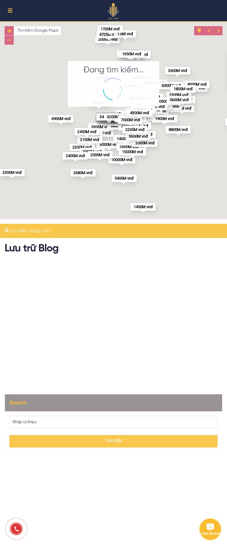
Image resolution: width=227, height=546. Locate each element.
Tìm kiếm (113, 441)
